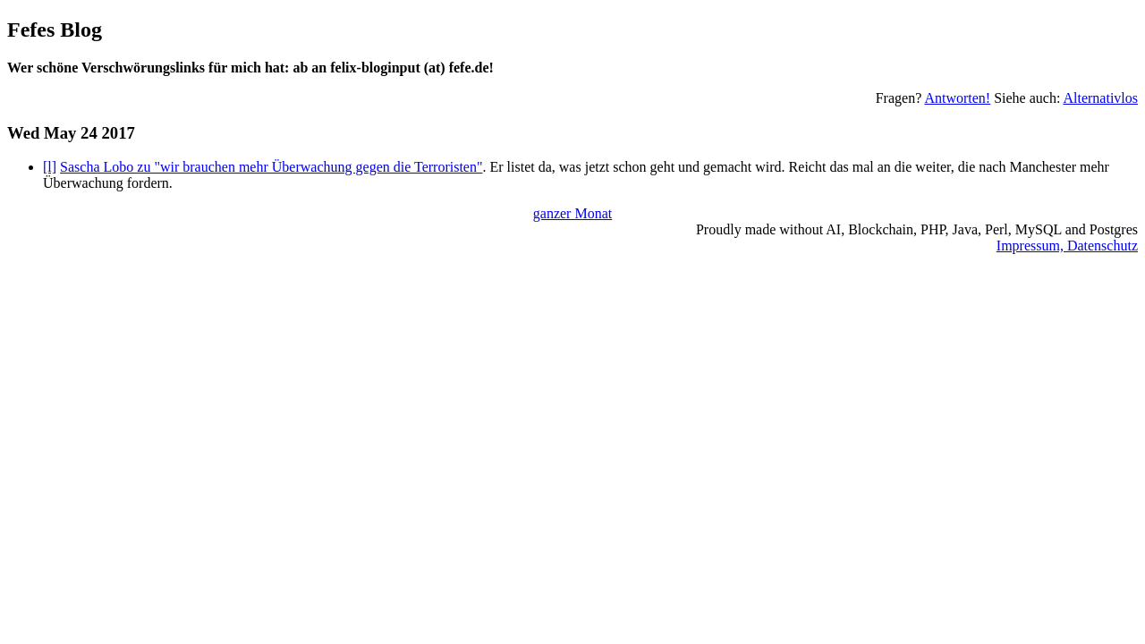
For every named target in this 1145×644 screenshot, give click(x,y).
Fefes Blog (54, 29)
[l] (49, 166)
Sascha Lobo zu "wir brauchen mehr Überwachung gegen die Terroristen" (271, 166)
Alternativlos (1100, 98)
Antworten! (957, 98)
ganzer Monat (572, 213)
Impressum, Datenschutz (1067, 245)
